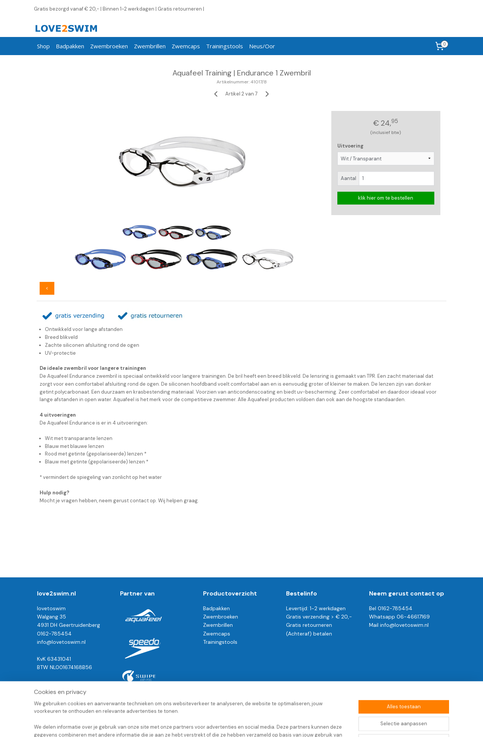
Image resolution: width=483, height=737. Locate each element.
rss (231, 723)
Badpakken (70, 46)
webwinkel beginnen (256, 723)
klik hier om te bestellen (385, 198)
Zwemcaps (186, 46)
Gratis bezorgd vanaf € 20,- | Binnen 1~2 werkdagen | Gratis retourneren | (119, 9)
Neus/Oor (262, 46)
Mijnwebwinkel (319, 723)
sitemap (216, 723)
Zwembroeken (109, 46)
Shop (43, 46)
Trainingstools (224, 46)
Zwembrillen (150, 46)
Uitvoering (350, 146)
